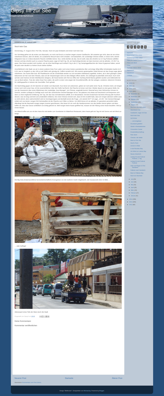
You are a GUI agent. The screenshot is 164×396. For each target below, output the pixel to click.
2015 (131, 91)
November (134, 96)
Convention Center (136, 129)
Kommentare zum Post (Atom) (31, 382)
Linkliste (129, 75)
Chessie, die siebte (136, 137)
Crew (128, 65)
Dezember (134, 94)
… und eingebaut (136, 121)
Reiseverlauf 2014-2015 (134, 55)
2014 (131, 199)
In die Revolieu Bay (137, 148)
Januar (133, 195)
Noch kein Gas (135, 115)
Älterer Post (117, 378)
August (133, 105)
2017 (131, 86)
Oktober (133, 99)
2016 (131, 88)
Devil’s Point (134, 143)
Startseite (69, 378)
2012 (131, 204)
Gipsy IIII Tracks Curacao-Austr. (137, 60)
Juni (132, 182)
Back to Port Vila (136, 140)
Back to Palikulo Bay (137, 173)
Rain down (134, 135)
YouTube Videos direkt (134, 68)
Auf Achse (134, 118)
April (132, 187)
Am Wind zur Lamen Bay (138, 151)
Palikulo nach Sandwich (138, 170)
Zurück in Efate (135, 146)
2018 (131, 83)
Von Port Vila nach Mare (138, 107)
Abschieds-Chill (135, 110)
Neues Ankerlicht (136, 154)
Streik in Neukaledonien (138, 126)
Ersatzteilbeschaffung (137, 132)
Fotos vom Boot (132, 63)
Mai (132, 184)
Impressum (130, 70)
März (132, 190)
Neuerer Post (20, 378)
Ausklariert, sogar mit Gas (139, 113)
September (134, 102)
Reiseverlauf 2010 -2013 (134, 58)
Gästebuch (130, 73)
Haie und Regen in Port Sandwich (138, 166)
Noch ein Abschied (136, 175)
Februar (133, 193)
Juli (132, 179)
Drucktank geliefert (136, 124)
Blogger (101, 390)
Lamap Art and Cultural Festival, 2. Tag (138, 157)
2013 (131, 202)
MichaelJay (87, 390)
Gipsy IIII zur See (31, 11)
